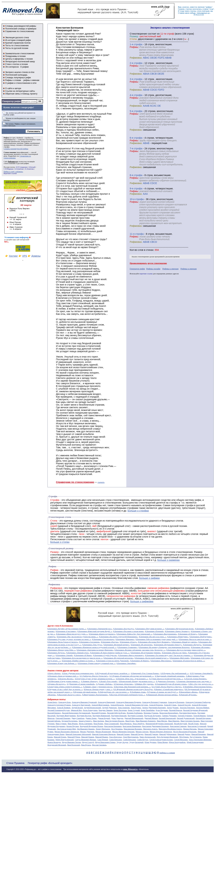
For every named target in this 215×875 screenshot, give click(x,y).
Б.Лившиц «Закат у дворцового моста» (98, 687)
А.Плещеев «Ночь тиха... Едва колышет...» (132, 679)
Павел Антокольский (148, 737)
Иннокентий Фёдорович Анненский (159, 724)
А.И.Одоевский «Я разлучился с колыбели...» (112, 673)
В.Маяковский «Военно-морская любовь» (162, 695)
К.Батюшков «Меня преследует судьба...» (72, 634)
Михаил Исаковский (103, 732)
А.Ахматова (19, 169)
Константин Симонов (178, 726)
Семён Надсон (142, 740)
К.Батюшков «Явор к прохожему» (131, 655)
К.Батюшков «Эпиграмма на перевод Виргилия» (95, 650)
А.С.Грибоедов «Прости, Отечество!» (94, 676)
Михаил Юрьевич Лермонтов (161, 732)
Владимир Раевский (118, 716)
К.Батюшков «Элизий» (64, 655)
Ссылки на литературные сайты (20, 91)
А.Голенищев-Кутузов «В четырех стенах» (171, 684)
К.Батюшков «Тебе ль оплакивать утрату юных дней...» (156, 639)
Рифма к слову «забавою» (13, 171)
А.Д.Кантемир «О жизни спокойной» (81, 684)
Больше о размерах (168, 560)
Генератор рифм (11, 101)
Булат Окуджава (162, 710)
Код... (6, 241)
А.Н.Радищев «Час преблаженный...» (174, 673)
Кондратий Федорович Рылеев (91, 726)
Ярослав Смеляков (99, 745)
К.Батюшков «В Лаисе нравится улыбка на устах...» (109, 653)
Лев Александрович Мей (66, 729)
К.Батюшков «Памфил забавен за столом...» (78, 661)
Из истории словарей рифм (18, 40)
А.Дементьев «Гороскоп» (165, 681)
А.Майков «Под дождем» (144, 684)
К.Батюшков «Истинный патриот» (116, 645)
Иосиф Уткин (193, 724)
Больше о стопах (60, 542)
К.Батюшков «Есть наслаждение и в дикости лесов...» (82, 658)
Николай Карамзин (198, 734)
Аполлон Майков (202, 708)
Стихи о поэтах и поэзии (16, 64)
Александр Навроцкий (106, 702)
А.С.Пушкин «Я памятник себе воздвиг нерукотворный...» (131, 676)
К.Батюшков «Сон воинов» (89, 642)
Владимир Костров (84, 716)
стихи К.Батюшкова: (63, 626)
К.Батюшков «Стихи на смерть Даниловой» (112, 661)
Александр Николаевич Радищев (128, 702)
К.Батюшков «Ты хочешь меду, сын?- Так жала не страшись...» (168, 655)
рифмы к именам (31, 80)
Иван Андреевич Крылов (114, 721)
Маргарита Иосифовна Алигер (170, 729)
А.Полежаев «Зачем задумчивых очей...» (63, 676)
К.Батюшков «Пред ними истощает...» (149, 629)
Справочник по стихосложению (19, 31)
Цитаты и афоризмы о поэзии (19, 59)
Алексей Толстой (184, 705)
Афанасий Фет (76, 710)
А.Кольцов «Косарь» (65, 679)
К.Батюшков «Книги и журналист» (102, 634)
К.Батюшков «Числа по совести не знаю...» (195, 639)
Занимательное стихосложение (19, 53)
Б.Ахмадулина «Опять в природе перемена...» (65, 687)
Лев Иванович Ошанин (85, 729)
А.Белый (31, 167)
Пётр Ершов (183, 737)
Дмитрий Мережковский (133, 718)
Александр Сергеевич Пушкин (59, 705)
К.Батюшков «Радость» (56, 653)
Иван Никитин (173, 721)
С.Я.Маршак (8, 169)
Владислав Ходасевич (152, 716)
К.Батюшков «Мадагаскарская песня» (179, 629)
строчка (189, 9)
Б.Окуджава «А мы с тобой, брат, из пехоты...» (65, 689)
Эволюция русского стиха (17, 37)
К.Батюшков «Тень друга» (92, 645)
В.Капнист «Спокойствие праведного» (168, 689)
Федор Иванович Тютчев (71, 742)
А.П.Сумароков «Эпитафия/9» (201, 673)
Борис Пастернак (120, 710)
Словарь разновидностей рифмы (20, 26)
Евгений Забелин (54, 721)
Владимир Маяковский (101, 716)
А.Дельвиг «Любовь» (104, 684)
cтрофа (138, 44)
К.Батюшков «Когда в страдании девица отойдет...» (185, 650)
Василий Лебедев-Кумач (116, 713)
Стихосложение (10, 152)
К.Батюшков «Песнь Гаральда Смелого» (63, 642)
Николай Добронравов (167, 734)
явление (201, 7)
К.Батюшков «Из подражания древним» (146, 653)
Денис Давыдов (117, 718)
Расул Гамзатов (195, 737)
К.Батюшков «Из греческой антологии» (118, 658)
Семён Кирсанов (129, 740)
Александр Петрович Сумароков (154, 702)
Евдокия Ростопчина (69, 721)
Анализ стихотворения (140, 257)
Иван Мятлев (162, 721)
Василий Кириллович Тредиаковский (76, 713)
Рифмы (72, 575)
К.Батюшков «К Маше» (83, 655)
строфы (6, 147)
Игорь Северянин (85, 724)
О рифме (24, 67)
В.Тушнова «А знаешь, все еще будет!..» (162, 692)
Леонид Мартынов (103, 729)
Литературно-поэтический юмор (20, 61)
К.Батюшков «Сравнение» (127, 647)
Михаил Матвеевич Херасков (123, 732)
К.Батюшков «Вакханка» (125, 639)
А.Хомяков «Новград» (89, 681)
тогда (182, 11)
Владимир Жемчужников (66, 716)
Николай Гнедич (137, 734)
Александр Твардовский (81, 705)
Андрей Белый (77, 708)
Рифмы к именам (170, 268)
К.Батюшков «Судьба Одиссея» (105, 655)
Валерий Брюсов (175, 710)
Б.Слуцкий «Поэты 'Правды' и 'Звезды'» (167, 687)
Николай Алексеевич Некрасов (103, 734)
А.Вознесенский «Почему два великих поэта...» (136, 681)
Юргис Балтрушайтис (177, 742)
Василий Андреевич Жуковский (195, 710)
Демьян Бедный (104, 718)
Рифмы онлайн (153, 268)
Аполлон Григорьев (187, 708)
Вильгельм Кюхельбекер (169, 713)
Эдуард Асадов (122, 742)
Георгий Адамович (185, 716)
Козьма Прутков (72, 726)
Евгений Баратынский (167, 718)
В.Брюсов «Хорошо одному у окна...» (98, 689)
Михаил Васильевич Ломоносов (66, 732)
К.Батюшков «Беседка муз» (123, 629)
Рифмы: (134, 47)
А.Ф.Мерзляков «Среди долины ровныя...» (64, 681)
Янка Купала (86, 745)
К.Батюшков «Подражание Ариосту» (168, 645)
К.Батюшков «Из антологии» (141, 645)
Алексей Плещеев (156, 705)
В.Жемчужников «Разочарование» (95, 695)
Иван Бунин (129, 721)
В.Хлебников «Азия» (138, 692)
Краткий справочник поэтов (17, 43)
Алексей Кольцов (117, 705)
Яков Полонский (73, 745)
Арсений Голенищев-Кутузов (59, 710)
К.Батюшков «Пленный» (154, 631)
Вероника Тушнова (151, 713)
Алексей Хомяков (63, 708)
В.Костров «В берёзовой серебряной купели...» (127, 695)
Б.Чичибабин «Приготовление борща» (197, 687)
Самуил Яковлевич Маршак (85, 740)
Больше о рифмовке (142, 601)
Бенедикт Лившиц (105, 710)
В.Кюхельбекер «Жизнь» (188, 692)
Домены (35, 256)
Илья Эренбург (138, 724)
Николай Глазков (123, 734)
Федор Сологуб (88, 742)
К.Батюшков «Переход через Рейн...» (61, 650)
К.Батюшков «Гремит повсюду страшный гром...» (96, 663)
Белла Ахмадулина (90, 710)
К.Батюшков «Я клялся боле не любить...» (188, 661)
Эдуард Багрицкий (136, 742)
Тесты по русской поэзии (16, 48)
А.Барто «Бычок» (54, 673)
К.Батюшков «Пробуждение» (201, 637)
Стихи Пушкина (15, 763)
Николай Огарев (60, 737)
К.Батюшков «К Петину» (187, 634)
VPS (24, 256)
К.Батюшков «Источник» (200, 647)
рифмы (209, 7)
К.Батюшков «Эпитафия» (126, 663)
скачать (101, 482)
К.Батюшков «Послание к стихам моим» (128, 631)
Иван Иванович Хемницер (146, 721)
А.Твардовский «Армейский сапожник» (170, 676)
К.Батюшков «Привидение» (177, 637)
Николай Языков (101, 737)
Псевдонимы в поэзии (15, 56)
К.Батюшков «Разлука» (109, 642)
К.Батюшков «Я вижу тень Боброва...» (62, 663)
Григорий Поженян (63, 718)
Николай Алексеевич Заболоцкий (78, 734)
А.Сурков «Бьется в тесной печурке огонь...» (166, 679)
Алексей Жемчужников (100, 705)
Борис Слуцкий (134, 710)
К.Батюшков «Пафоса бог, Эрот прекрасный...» (134, 634)
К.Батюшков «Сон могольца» (103, 639)
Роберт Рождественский (65, 740)
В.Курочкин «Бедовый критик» (85, 692)
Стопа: (133, 39)
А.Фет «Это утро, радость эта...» (200, 684)
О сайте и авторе (13, 88)
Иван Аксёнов (98, 721)
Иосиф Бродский (180, 724)
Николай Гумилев (151, 734)
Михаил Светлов (142, 732)
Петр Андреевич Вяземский (167, 737)
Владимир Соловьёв (135, 716)
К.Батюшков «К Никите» (139, 661)
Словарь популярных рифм (18, 77)
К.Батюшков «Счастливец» (66, 631)
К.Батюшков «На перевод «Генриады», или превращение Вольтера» (164, 647)
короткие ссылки (146, 274)
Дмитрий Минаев (151, 718)
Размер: (134, 36)
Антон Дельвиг (172, 708)
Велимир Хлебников (134, 713)
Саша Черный (102, 740)
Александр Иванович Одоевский (84, 702)
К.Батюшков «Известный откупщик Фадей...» (95, 631)
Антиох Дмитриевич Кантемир (154, 708)
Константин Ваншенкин (132, 726)
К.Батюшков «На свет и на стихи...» (152, 637)
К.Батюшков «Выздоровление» (165, 634)
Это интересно (12, 67)
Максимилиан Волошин (133, 729)
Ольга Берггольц (115, 737)
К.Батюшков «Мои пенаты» (160, 661)
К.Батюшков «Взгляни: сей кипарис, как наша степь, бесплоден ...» (139, 650)
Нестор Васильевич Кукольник (184, 732)
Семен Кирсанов (115, 740)
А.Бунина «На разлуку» (56, 684)
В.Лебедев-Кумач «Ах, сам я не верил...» (113, 692)
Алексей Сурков (170, 705)
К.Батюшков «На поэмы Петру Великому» (154, 642)
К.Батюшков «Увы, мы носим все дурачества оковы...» (77, 637)
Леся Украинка (116, 729)
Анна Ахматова (124, 708)
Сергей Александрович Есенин (161, 740)
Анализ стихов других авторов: (63, 670)
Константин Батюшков (113, 726)
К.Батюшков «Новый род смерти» (184, 642)
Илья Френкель (126, 724)
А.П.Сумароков (21, 167)
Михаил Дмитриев (87, 732)
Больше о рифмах (149, 578)
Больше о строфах (138, 510)
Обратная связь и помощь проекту (21, 94)
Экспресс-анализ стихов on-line (19, 72)
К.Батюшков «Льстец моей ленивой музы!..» (151, 658)
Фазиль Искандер (54, 742)
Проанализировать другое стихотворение (148, 263)
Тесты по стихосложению (17, 45)
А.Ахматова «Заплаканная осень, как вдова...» (193, 681)
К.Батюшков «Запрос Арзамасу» (177, 631)
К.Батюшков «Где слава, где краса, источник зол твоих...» (69, 639)
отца (211, 9)
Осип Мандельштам (130, 737)
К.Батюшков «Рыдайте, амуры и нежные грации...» (67, 629)
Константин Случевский (197, 726)
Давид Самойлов (78, 718)
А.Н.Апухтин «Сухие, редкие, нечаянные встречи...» (94, 679)
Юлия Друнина (150, 742)
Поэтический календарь (16, 75)
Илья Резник (98, 724)
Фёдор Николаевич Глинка (105, 742)
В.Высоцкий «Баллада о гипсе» (69, 695)
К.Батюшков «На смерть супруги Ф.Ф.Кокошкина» (118, 637)
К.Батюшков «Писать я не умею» (174, 653)
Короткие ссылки (10, 173)
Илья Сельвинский (111, 724)
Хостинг (13, 256)
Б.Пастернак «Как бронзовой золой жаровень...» (132, 687)
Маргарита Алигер (150, 729)
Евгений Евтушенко (203, 718)
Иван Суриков (61, 724)
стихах (150, 250)
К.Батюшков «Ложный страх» (77, 653)
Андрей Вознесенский (92, 708)
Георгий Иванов (199, 716)
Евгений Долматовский (185, 718)
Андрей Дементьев (109, 708)
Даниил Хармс (91, 718)
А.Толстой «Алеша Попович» (195, 679)
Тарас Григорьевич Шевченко (200, 740)
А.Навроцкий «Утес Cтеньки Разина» (145, 673)
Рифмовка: (136, 57)
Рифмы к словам (13, 80)
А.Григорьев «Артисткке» (123, 684)
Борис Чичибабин (147, 710)
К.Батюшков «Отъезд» (128, 642)
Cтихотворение (138, 33)
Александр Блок (64, 702)
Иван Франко (73, 724)
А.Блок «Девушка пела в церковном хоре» (78, 673)
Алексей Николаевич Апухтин (136, 705)
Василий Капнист (54, 713)
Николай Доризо (184, 734)
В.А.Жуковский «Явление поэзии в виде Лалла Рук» (133, 689)
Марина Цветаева (189, 729)
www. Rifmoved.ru (130, 769)
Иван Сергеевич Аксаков (189, 721)
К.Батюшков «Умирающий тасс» (99, 629)
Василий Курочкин (99, 713)
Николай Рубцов (74, 737)
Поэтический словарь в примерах (20, 29)
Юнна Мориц (163, 742)
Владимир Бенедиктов (187, 713)
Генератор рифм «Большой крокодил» (50, 763)
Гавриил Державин (169, 716)
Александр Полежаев (176, 702)
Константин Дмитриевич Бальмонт (155, 726)
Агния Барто (52, 702)
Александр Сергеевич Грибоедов (198, 702)
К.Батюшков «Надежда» (192, 645)
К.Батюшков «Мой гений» (179, 658)
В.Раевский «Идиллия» (188, 695)
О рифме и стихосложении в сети (20, 83)
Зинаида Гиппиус (85, 721)
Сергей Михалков (181, 740)
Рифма (6, 138)
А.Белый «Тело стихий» (108, 681)
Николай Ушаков (87, 737)
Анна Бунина (136, 708)
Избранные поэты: (57, 699)
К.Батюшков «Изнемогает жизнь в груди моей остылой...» (94, 647)
